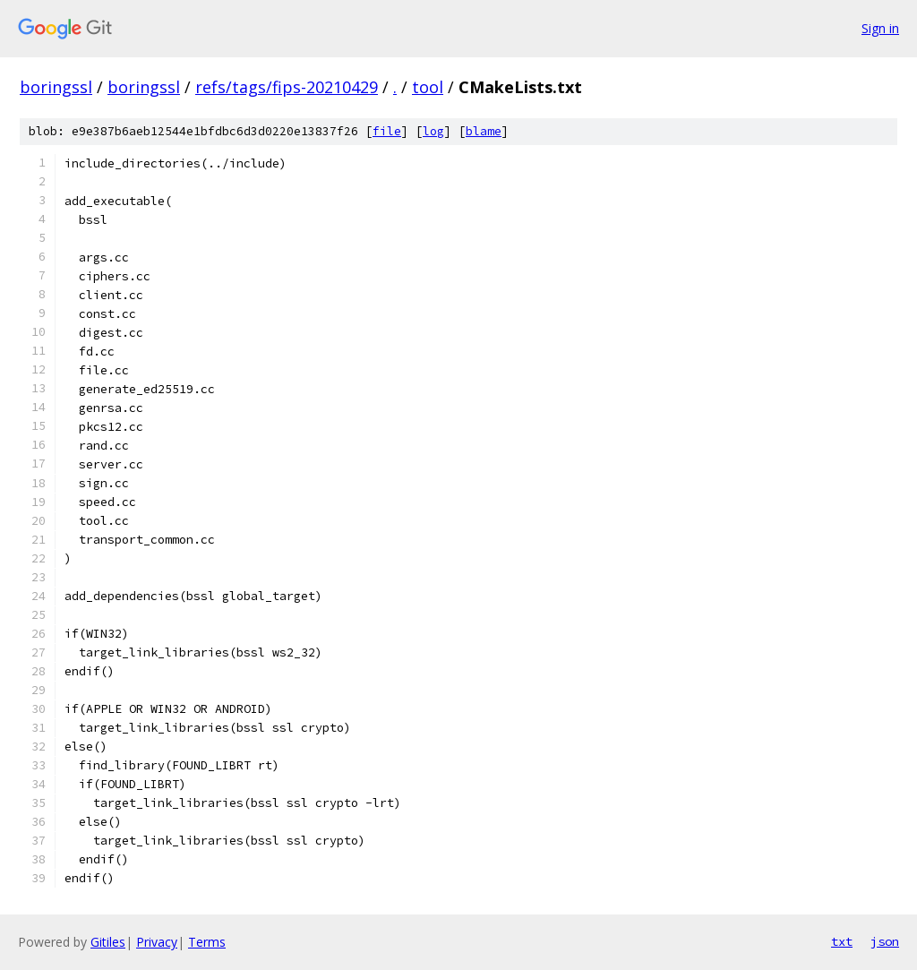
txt (842, 941)
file (387, 131)
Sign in (880, 28)
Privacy (156, 941)
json (884, 941)
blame (483, 131)
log (433, 131)
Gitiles (107, 941)
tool (427, 87)
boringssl (56, 87)
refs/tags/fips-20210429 (286, 87)
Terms (207, 941)
